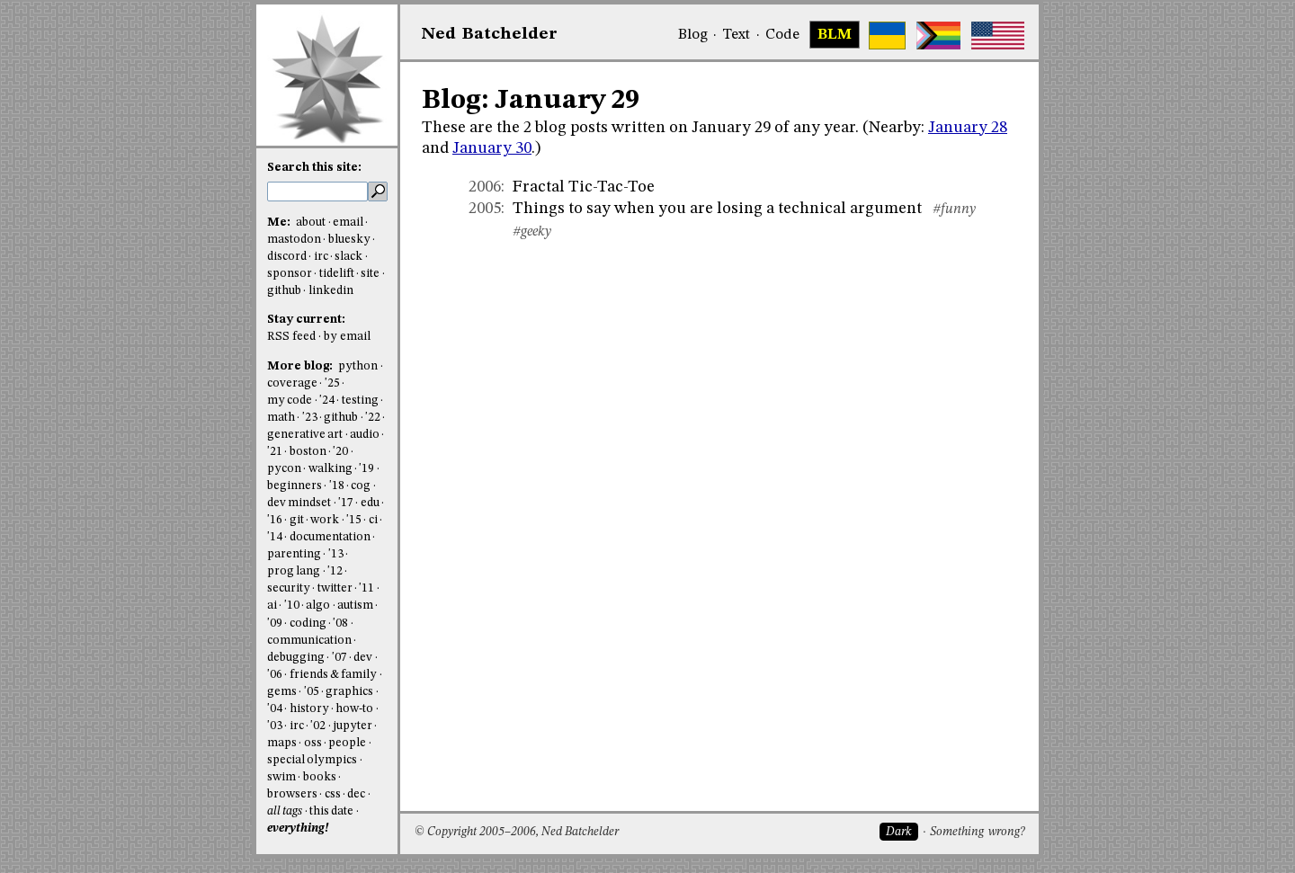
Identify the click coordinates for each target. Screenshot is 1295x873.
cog (361, 486)
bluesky (349, 239)
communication (309, 640)
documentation (330, 537)
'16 (274, 520)
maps (282, 743)
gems (282, 692)
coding (308, 623)
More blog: (301, 366)
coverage (292, 383)
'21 (274, 452)
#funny (954, 209)
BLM (834, 35)
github (284, 291)
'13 (336, 554)
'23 (309, 417)
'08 (340, 623)
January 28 (967, 128)
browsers (292, 794)
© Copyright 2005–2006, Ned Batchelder (517, 832)
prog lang (293, 571)
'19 (366, 469)
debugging (296, 658)
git (297, 520)
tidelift (336, 274)
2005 (485, 208)
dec (356, 794)
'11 (366, 588)
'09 (274, 623)
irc (321, 257)
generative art (305, 435)
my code (289, 400)
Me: (280, 222)
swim (281, 777)
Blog (693, 35)
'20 (340, 452)
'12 (335, 571)
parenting (294, 554)
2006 (485, 187)
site (370, 274)
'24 (327, 400)
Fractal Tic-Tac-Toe (584, 187)
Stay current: (306, 319)
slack (348, 257)
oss (313, 743)
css (333, 794)
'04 (274, 709)
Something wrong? (977, 832)
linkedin (330, 291)
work (324, 520)
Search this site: (314, 168)
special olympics (312, 760)
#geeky (532, 232)
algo (318, 605)
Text (736, 35)
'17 (345, 503)
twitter (335, 588)
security (288, 588)
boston (308, 452)
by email (347, 337)
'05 (311, 692)
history (309, 709)
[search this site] (317, 191)
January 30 (491, 148)
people (347, 743)
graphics (349, 692)
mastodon (294, 239)
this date (331, 811)
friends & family (334, 675)
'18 (336, 486)
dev (362, 658)
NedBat (490, 34)
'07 (339, 658)
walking (330, 469)
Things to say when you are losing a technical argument (717, 208)
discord (287, 257)
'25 (332, 383)
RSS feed (291, 337)
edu (370, 503)
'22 (372, 417)
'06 (274, 675)
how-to (354, 709)
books (319, 777)
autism (355, 605)
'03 (274, 726)
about (311, 222)
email (348, 222)
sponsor (289, 274)
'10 (291, 605)
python (358, 366)
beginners (294, 486)
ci (373, 520)
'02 (318, 726)
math (281, 417)
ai (272, 605)
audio (365, 435)
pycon (284, 469)
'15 (354, 520)
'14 (274, 537)
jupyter (352, 726)
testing (360, 400)
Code (782, 35)
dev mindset (299, 503)
